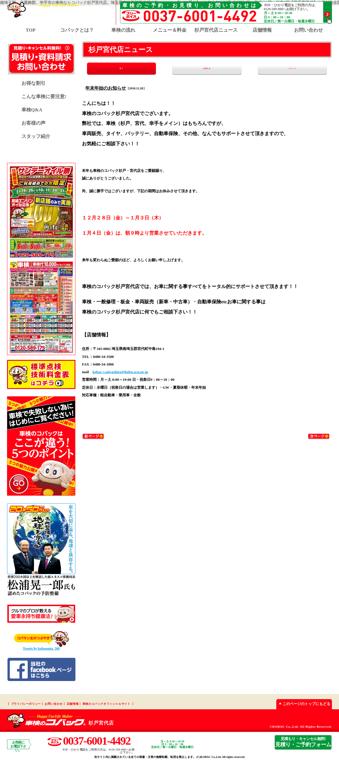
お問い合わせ (308, 30)
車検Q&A (31, 110)
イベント (298, 68)
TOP (31, 30)
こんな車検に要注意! (43, 96)
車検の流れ (123, 30)
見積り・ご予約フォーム (303, 742)
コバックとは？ (77, 30)
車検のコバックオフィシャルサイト (106, 703)
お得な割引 (33, 83)
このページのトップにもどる (303, 704)
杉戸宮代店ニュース (216, 30)
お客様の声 (33, 123)
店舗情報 (262, 30)
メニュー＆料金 (169, 30)
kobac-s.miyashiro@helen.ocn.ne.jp (120, 372)
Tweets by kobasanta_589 (41, 648)
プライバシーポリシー (26, 703)
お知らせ (207, 68)
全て (115, 68)
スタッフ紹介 (35, 136)
